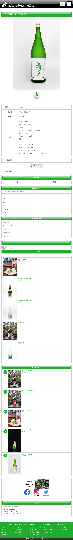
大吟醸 (4, 195)
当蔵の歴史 (6, 222)
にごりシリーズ (7, 209)
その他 (4, 213)
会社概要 (17, 527)
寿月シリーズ (33, 529)
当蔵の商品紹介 (5, 534)
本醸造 (4, 199)
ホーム (2, 527)
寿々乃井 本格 (48, 527)
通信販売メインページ (36, 527)
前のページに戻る (10, 171)
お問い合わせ (19, 529)
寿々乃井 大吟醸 (35, 532)
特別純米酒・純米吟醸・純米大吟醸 (13, 191)
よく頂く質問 (6, 229)
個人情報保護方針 (64, 529)
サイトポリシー (7, 236)
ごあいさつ (4, 529)
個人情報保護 (6, 232)
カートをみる (36, 251)
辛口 (3, 206)
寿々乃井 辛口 (48, 529)
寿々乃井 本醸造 (35, 534)
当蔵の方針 (4, 532)
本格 (3, 202)
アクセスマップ (7, 225)
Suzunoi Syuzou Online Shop (34, 538)
